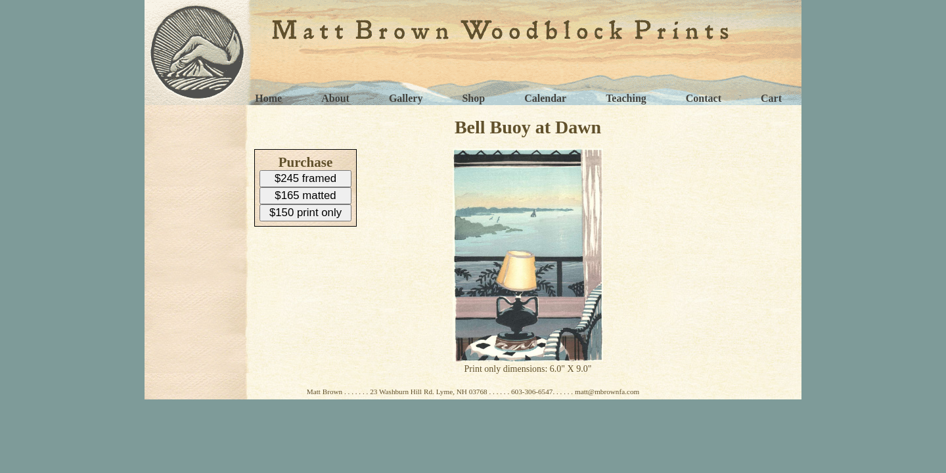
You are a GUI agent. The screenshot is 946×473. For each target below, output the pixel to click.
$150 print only (305, 212)
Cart (771, 98)
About (335, 98)
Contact (703, 98)
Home (268, 98)
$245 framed (305, 178)
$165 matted (305, 195)
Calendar (545, 98)
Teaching (626, 98)
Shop (473, 98)
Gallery (406, 98)
